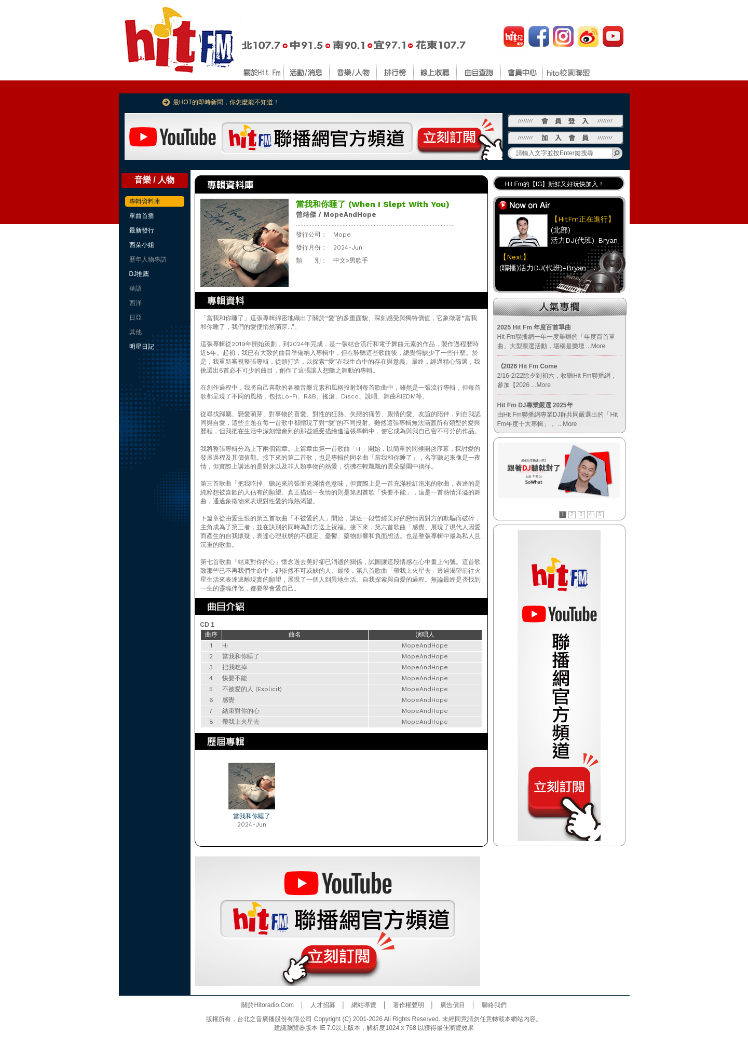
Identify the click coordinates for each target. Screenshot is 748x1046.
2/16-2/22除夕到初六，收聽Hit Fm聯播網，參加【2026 (557, 376)
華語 (135, 288)
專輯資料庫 (144, 201)
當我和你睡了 (251, 816)
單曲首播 (141, 215)
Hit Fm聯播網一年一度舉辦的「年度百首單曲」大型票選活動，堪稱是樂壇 (556, 337)
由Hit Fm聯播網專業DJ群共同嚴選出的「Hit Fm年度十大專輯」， (557, 415)
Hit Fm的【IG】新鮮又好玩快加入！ (555, 184)
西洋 (135, 303)
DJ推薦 (139, 274)
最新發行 (141, 230)
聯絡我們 (494, 1005)
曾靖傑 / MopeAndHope (336, 214)
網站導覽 (363, 1005)
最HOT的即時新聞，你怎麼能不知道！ (226, 102)
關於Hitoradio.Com (267, 1005)
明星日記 (141, 346)
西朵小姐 (141, 245)
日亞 (135, 317)
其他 (135, 332)
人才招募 (322, 1005)
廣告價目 (452, 1005)
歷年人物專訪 (148, 259)
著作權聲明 (408, 1005)
